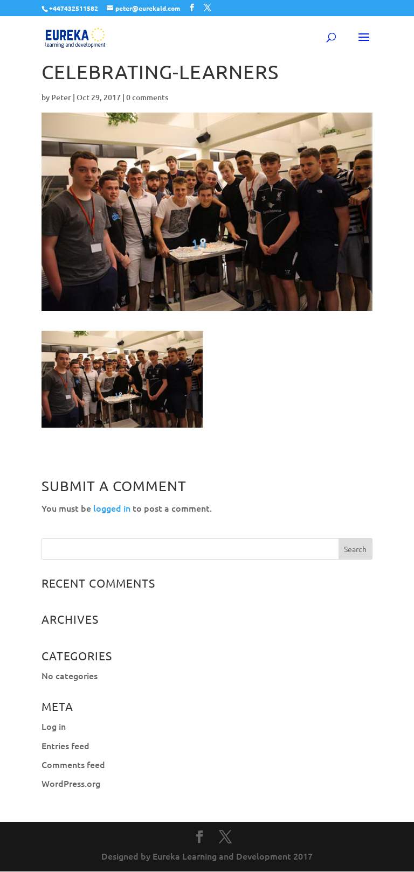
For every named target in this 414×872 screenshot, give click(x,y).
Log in (54, 726)
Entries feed (65, 745)
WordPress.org (71, 783)
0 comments (147, 97)
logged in (111, 508)
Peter (61, 97)
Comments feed (73, 764)
